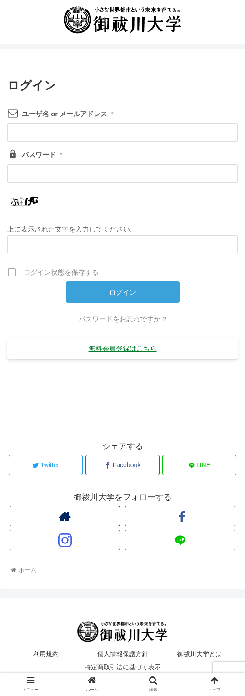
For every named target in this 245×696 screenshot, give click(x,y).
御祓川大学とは (199, 653)
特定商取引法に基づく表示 (123, 667)
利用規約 (46, 653)
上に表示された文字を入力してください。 (72, 229)
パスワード (42, 154)
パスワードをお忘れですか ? (122, 319)
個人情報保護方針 (122, 653)
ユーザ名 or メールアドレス (68, 114)
